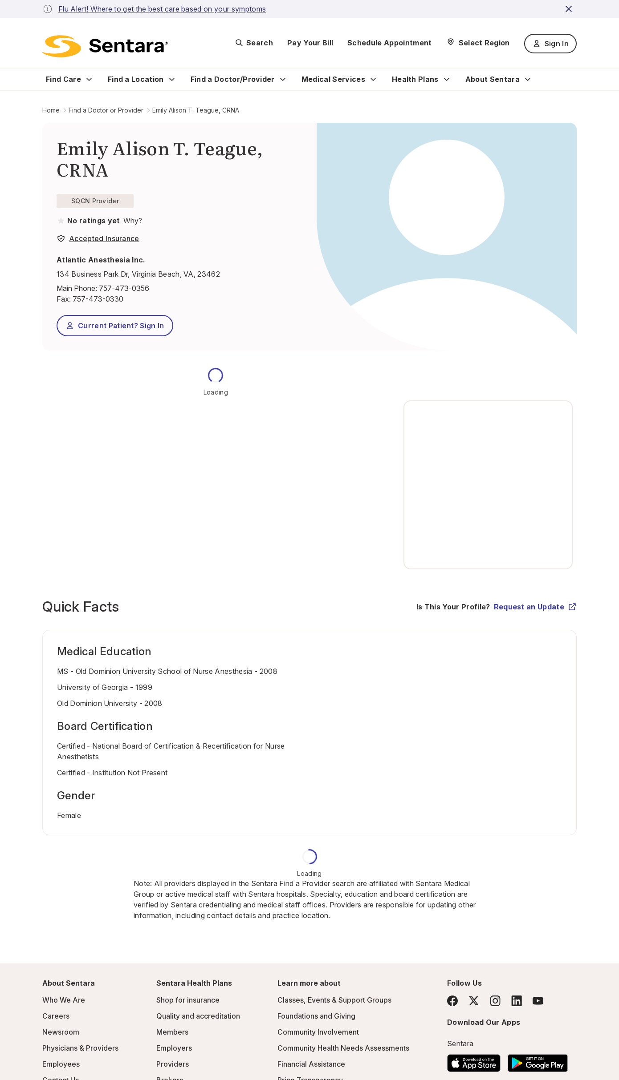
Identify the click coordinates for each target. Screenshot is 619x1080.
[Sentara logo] (105, 46)
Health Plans (415, 79)
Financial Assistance (311, 1064)
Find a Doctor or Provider (106, 110)
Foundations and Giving (316, 1015)
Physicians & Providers (80, 1048)
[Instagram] (495, 1000)
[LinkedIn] (516, 1000)
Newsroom (60, 1032)
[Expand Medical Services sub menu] (373, 79)
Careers (55, 1015)
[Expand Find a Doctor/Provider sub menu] (282, 79)
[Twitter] (473, 1000)
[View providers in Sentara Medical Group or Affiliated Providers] (132, 220)
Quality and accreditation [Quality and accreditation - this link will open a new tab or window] (198, 1015)
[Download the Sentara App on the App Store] (474, 1060)
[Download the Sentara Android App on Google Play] (538, 1060)
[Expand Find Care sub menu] (89, 79)
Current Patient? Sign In (114, 325)
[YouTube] (538, 1001)
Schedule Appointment (389, 42)
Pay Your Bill (310, 42)
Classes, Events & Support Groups (334, 999)
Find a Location (136, 79)
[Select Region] (478, 43)
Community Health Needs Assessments (343, 1048)
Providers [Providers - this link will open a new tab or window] (172, 1064)
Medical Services (333, 79)
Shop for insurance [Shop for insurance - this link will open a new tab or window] (188, 999)
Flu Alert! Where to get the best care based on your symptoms (162, 8)
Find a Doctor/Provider (233, 79)
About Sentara (492, 79)
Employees (61, 1064)
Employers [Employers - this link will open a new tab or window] (174, 1048)
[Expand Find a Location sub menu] (171, 79)
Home (51, 110)
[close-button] (570, 9)
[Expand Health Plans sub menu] (446, 79)
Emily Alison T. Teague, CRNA (195, 110)
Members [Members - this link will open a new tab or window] (172, 1032)
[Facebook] (452, 1000)
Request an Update (535, 606)
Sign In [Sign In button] (550, 43)
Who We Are (63, 999)
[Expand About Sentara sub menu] (527, 79)
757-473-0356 (124, 288)
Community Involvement (318, 1032)
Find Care (63, 79)
